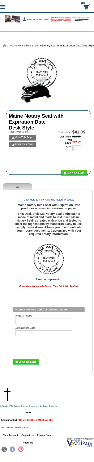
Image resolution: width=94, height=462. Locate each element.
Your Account (10, 435)
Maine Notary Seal (20, 45)
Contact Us (27, 435)
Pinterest (21, 449)
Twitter (4, 449)
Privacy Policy (45, 435)
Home (28, 412)
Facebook (12, 449)
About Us (28, 442)
